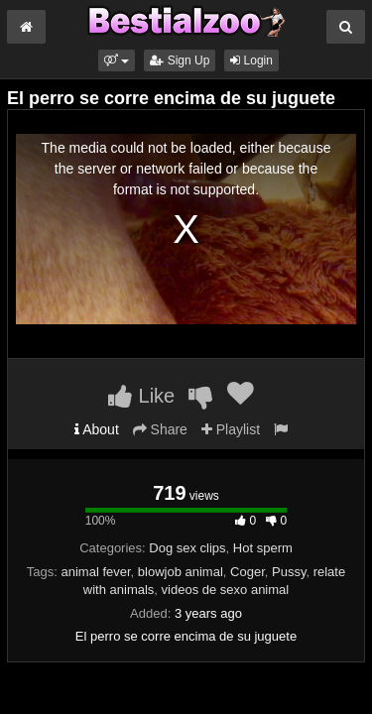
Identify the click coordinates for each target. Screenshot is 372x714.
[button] (116, 60)
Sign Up (179, 60)
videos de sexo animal (226, 589)
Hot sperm (263, 547)
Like (141, 396)
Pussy (289, 571)
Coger (247, 571)
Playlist (230, 429)
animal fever (95, 571)
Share (160, 429)
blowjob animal (180, 571)
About (96, 429)
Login (251, 60)
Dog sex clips (187, 547)
